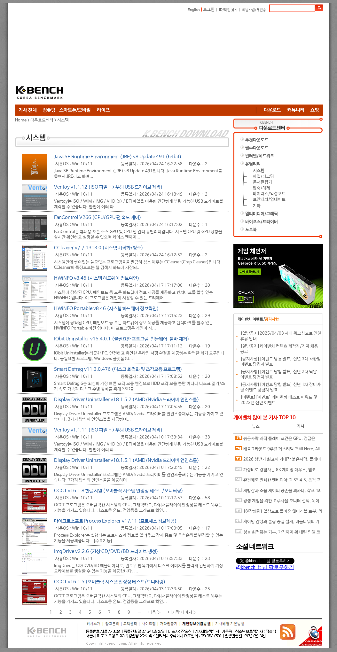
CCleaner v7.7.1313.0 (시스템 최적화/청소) (98, 248)
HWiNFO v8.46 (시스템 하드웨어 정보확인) (96, 278)
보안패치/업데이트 (269, 199)
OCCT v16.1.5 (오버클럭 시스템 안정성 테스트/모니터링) (110, 582)
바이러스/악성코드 (269, 193)
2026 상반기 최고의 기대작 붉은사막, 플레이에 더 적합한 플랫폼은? (278, 460)
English (194, 10)
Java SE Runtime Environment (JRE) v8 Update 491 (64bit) (118, 156)
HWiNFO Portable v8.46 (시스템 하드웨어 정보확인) (106, 308)
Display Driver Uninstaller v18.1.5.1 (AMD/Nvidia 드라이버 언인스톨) (126, 460)
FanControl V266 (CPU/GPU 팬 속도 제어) (97, 217)
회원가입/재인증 (254, 10)
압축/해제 (261, 188)
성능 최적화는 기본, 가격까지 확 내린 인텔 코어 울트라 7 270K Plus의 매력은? (277, 533)
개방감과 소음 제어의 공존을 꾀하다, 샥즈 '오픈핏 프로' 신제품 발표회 (278, 492)
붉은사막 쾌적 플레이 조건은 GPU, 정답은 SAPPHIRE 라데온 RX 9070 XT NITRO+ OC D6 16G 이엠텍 (277, 440)
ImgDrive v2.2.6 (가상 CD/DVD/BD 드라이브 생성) (106, 551)
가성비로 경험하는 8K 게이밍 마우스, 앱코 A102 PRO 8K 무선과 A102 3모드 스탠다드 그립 (277, 471)
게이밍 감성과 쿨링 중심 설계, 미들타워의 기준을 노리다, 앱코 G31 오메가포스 (277, 523)
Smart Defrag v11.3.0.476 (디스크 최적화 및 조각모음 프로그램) (118, 369)
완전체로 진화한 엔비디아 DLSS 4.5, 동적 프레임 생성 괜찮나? (278, 481)
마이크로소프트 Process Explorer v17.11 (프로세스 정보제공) (115, 521)
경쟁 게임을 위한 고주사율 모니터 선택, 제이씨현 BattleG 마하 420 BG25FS (277, 502)
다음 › (154, 612)
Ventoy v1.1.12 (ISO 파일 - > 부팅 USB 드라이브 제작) (108, 187)
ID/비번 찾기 (228, 10)
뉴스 (256, 426)
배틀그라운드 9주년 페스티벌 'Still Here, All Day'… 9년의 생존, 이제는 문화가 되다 (277, 450)
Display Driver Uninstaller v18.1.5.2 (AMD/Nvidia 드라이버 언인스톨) (126, 399)
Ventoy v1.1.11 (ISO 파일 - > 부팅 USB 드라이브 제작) (108, 430)
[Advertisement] (144, 58)
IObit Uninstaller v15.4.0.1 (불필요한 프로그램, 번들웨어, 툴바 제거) (121, 339)
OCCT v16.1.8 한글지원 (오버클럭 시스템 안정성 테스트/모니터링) (118, 490)
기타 (257, 206)
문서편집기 (262, 182)
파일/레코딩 (263, 176)
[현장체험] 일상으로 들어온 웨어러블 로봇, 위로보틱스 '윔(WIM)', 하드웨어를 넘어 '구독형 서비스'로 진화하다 (279, 512)
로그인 (209, 9)
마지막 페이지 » (182, 612)
